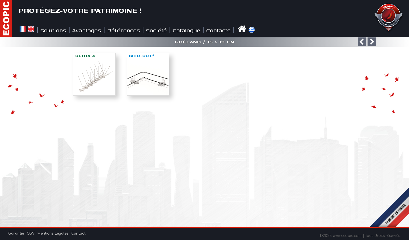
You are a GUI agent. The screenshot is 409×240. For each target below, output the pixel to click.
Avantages (86, 30)
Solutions (53, 30)
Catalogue (186, 30)
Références (123, 30)
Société (156, 30)
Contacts (218, 30)
